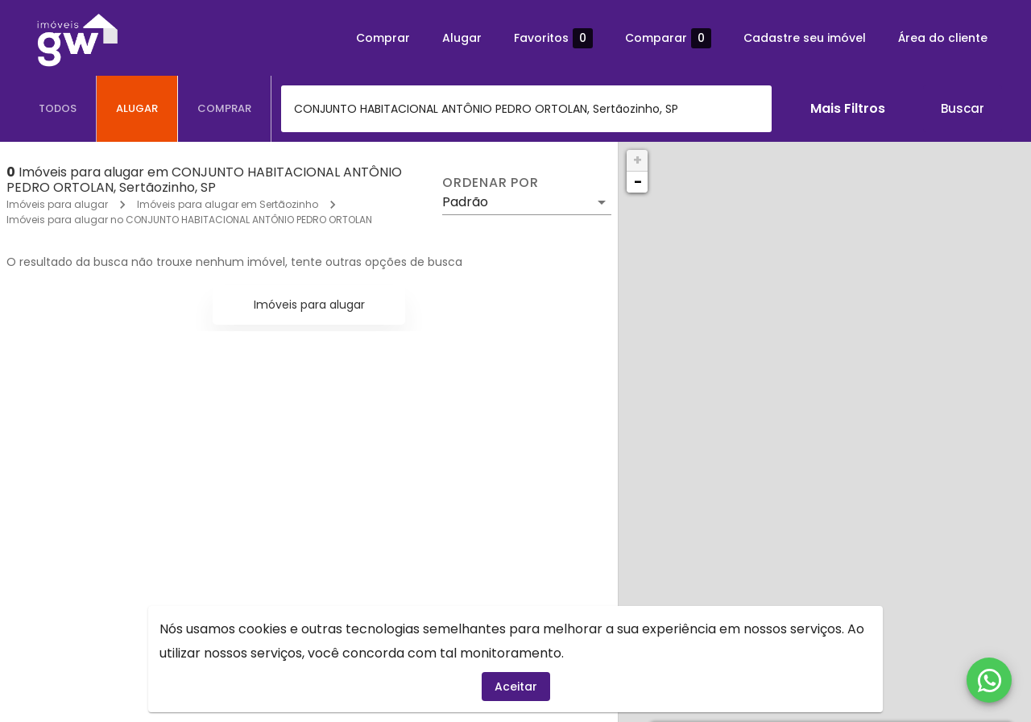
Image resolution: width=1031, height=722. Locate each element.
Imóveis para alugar (57, 204)
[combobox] (526, 108)
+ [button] (637, 160)
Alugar (462, 38)
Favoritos (553, 38)
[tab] (58, 109)
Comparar (668, 38)
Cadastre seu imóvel (804, 38)
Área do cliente (943, 38)
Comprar (383, 38)
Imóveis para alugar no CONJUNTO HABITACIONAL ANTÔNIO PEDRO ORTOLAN (189, 219)
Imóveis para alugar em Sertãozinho (227, 204)
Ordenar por (490, 182)
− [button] (638, 182)
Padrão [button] (465, 202)
